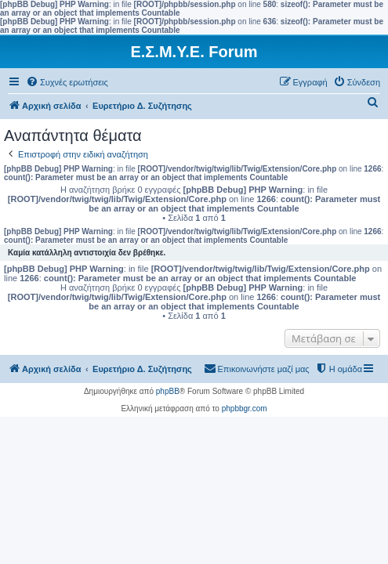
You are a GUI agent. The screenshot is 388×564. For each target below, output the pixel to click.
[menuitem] (67, 82)
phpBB (167, 391)
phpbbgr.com (244, 408)
